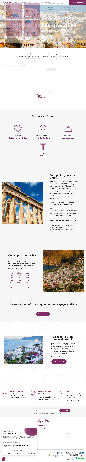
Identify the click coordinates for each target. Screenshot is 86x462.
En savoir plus (43, 314)
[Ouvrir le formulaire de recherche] (66, 2)
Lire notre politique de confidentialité (53, 413)
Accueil (38, 12)
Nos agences (45, 2)
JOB (68, 391)
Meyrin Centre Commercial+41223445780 (71, 434)
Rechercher (51, 70)
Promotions (36, 2)
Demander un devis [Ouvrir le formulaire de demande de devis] (77, 2)
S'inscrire (65, 410)
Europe (43, 12)
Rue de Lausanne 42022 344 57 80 (50, 434)
